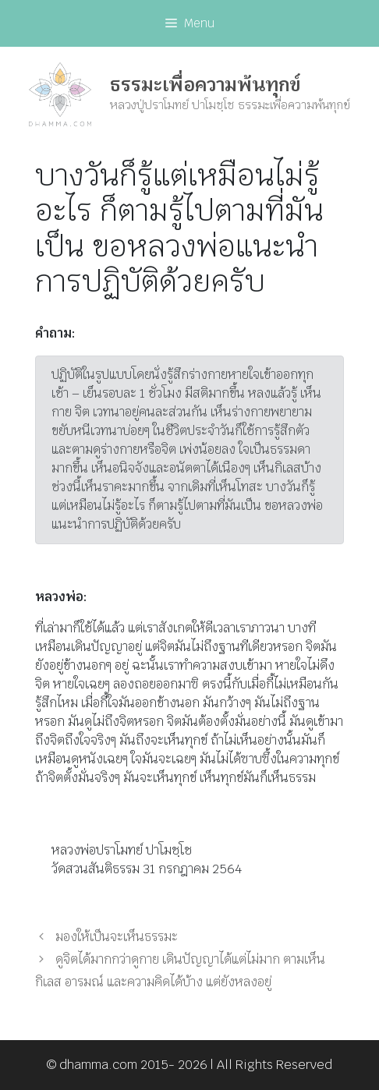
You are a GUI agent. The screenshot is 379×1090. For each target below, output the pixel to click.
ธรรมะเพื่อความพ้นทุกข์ (205, 85)
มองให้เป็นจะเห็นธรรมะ (116, 937)
